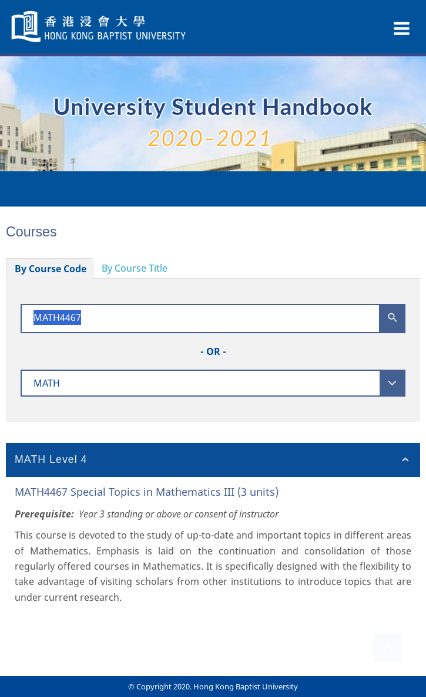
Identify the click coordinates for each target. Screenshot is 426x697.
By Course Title (134, 268)
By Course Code (50, 268)
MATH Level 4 (51, 459)
